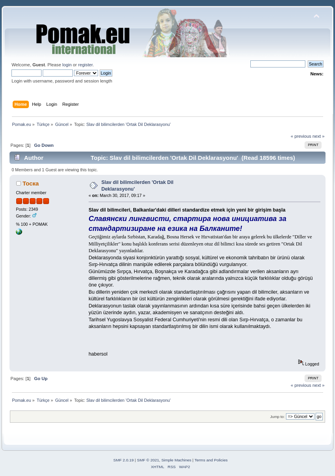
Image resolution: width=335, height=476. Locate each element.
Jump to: (277, 416)
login (67, 64)
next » (318, 136)
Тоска (31, 183)
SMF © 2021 (148, 460)
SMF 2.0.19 (124, 460)
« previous (301, 136)
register (85, 64)
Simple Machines (176, 460)
